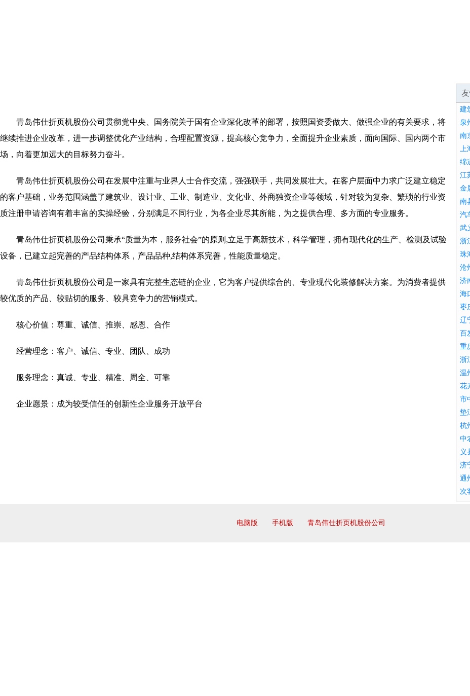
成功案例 (275, 71)
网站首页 (32, 71)
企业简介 (93, 71)
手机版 (282, 523)
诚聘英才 (397, 71)
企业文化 (154, 71)
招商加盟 (336, 71)
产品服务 (214, 71)
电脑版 (247, 523)
